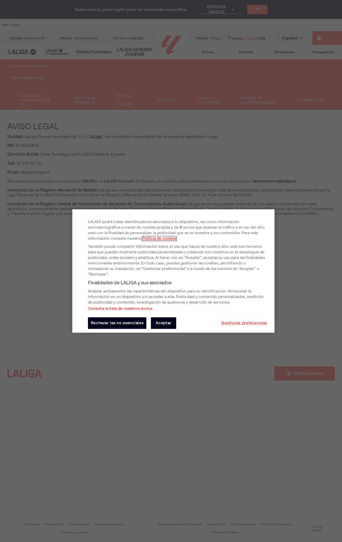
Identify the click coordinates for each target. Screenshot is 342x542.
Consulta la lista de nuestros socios (120, 309)
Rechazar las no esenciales (117, 323)
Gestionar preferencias (244, 323)
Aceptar (163, 323)
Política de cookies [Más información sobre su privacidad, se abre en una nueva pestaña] (159, 238)
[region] (173, 271)
